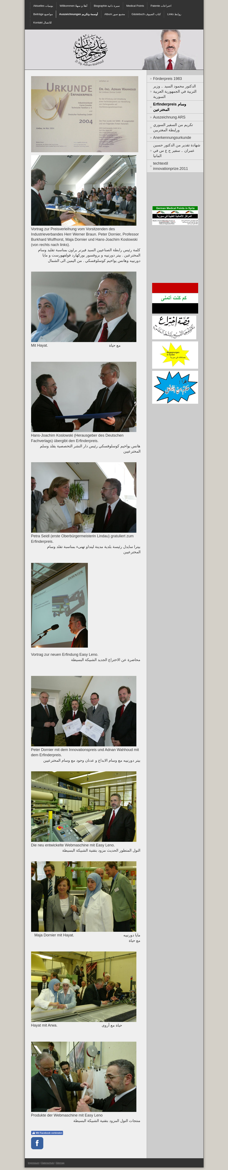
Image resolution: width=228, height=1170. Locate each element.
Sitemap (60, 1163)
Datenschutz (47, 1163)
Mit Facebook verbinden (47, 1133)
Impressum (33, 1163)
